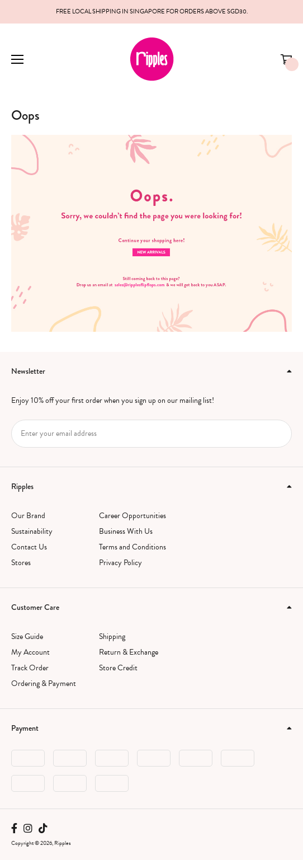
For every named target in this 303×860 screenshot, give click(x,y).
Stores (21, 562)
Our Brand (28, 515)
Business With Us (126, 531)
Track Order (30, 668)
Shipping (112, 636)
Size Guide (27, 636)
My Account (30, 652)
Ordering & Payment (43, 683)
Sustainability (32, 531)
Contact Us (29, 547)
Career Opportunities (132, 515)
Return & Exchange (128, 652)
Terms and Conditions (132, 547)
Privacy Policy (120, 562)
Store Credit (118, 668)
